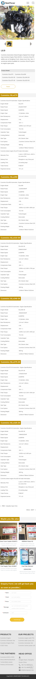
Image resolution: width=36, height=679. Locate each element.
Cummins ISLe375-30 (8, 80)
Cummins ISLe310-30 (8, 77)
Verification (5, 612)
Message (6, 607)
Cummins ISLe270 (8, 74)
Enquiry (8, 86)
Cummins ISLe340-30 (23, 77)
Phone (7, 601)
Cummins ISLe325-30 (23, 80)
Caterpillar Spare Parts (11, 506)
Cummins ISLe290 (20, 74)
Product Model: (5, 70)
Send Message (17, 619)
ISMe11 (28, 510)
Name (7, 592)
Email (7, 597)
